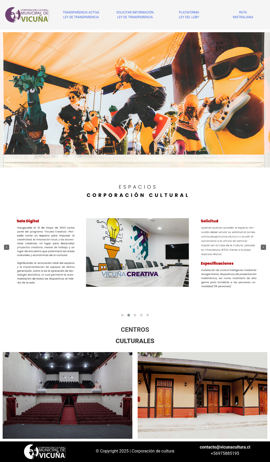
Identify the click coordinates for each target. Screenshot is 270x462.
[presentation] (6, 247)
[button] (8, 100)
